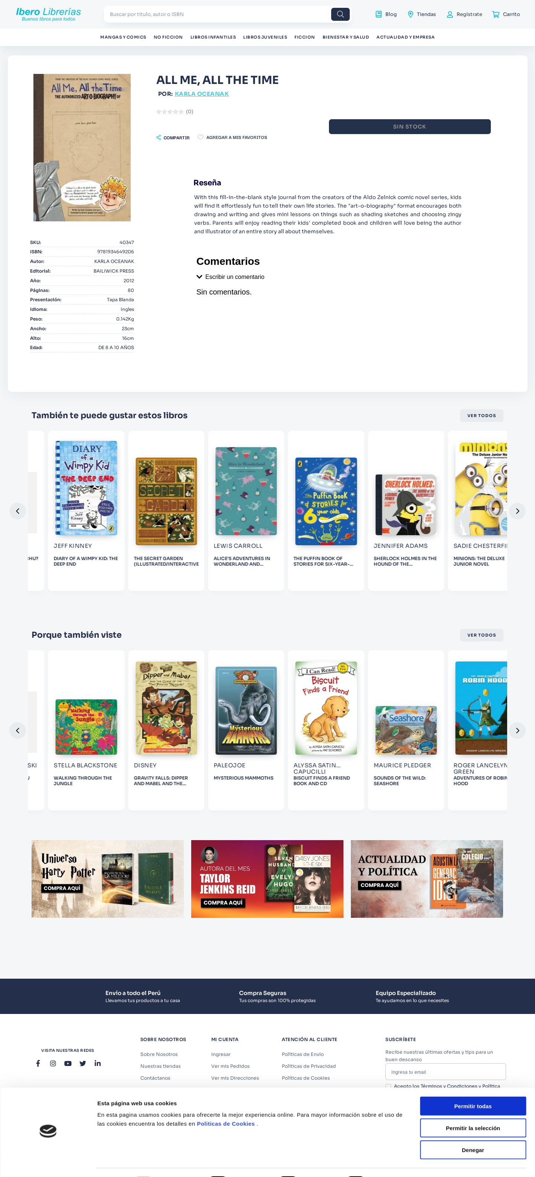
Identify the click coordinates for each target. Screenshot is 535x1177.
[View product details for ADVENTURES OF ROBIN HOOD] (459, 820)
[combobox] (228, 14)
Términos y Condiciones (449, 1142)
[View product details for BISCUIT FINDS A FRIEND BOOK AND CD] (267, 820)
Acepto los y (447, 1144)
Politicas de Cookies (226, 1014)
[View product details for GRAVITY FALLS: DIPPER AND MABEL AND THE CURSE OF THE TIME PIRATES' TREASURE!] (76, 820)
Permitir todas (473, 997)
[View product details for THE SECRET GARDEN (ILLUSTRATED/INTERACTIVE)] (76, 579)
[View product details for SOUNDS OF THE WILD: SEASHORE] (363, 820)
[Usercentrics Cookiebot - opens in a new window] (48, 1073)
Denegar (473, 1040)
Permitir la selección (473, 1018)
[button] (173, 137)
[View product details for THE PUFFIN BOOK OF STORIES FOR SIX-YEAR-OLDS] (267, 579)
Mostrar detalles (402, 1073)
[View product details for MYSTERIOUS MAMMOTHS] (171, 820)
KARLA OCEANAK (202, 93)
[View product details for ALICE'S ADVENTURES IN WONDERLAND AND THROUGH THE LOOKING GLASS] (171, 579)
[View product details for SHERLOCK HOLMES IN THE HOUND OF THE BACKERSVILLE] (363, 579)
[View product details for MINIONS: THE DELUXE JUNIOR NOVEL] (459, 579)
